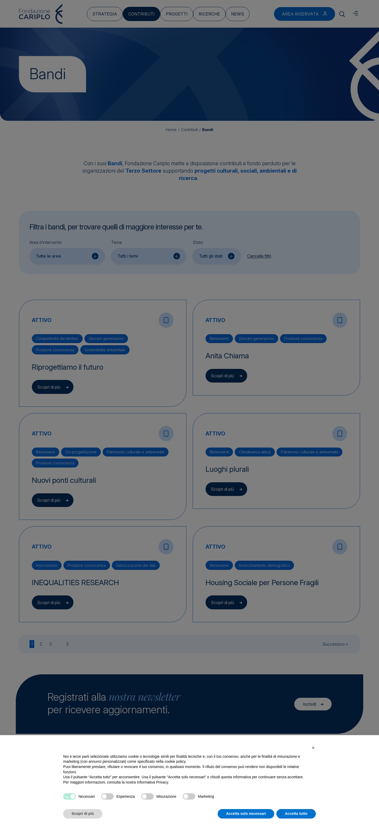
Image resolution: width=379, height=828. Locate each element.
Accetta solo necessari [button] (246, 813)
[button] (313, 748)
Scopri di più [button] (83, 813)
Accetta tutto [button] (296, 813)
